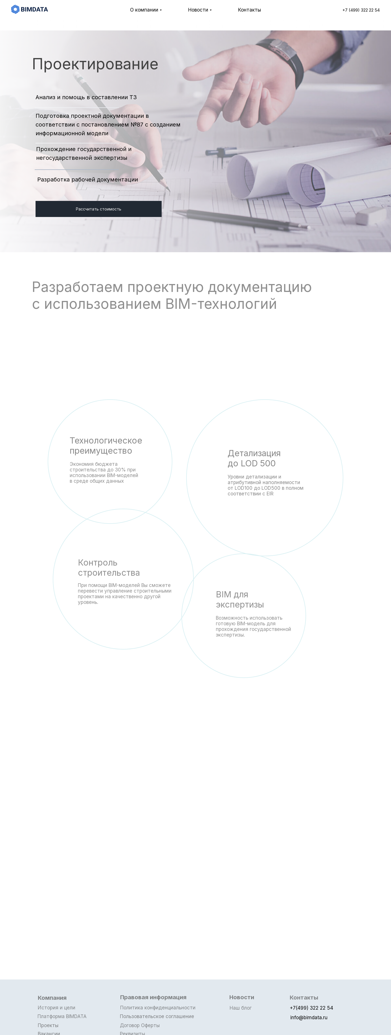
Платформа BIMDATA (63, 1016)
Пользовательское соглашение (158, 1016)
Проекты (49, 1025)
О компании (144, 10)
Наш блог (242, 1008)
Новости (198, 10)
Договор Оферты (141, 1025)
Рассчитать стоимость (98, 209)
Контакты (249, 10)
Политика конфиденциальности (159, 1007)
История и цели (57, 1007)
